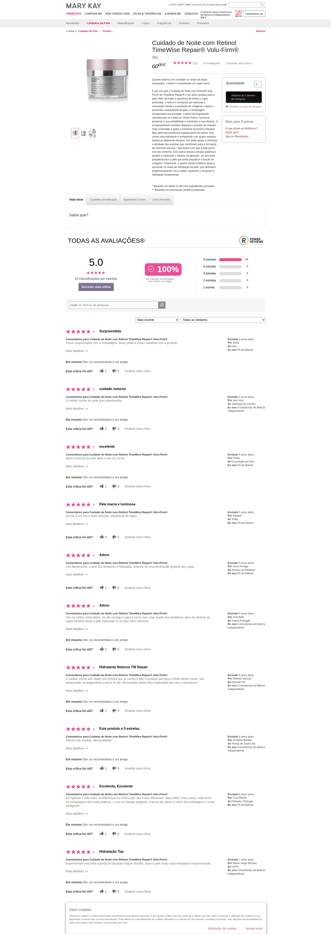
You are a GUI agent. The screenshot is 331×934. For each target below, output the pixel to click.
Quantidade (235, 83)
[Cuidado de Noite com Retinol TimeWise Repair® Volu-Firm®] (107, 81)
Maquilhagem (126, 23)
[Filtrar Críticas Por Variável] (223, 320)
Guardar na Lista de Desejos (245, 106)
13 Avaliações (211, 63)
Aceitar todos (254, 928)
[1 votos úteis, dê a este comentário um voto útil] (102, 371)
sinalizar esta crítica (138, 371)
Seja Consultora (117, 13)
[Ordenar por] (157, 320)
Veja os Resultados (236, 136)
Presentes (203, 23)
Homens (184, 23)
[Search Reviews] (117, 305)
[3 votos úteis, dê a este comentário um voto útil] (102, 429)
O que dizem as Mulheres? (241, 128)
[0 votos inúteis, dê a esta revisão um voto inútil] (115, 371)
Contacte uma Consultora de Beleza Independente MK (216, 15)
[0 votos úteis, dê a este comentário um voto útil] (102, 537)
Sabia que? (232, 132)
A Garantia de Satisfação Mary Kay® (209, 4)
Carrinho (254, 13)
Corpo (146, 23)
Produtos (73, 13)
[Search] (247, 5)
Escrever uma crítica (239, 63)
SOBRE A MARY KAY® (179, 4)
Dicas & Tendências (147, 13)
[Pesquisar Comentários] (162, 305)
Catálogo (191, 13)
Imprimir (260, 31)
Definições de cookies (222, 928)
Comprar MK (93, 13)
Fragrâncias (164, 23)
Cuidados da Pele (98, 23)
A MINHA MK (173, 13)
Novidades (72, 23)
